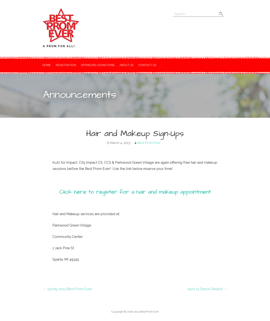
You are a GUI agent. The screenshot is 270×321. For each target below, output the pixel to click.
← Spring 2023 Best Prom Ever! (67, 289)
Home (46, 65)
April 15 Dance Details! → (207, 289)
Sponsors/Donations (98, 65)
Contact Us (147, 65)
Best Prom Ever (148, 143)
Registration (66, 65)
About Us (127, 65)
